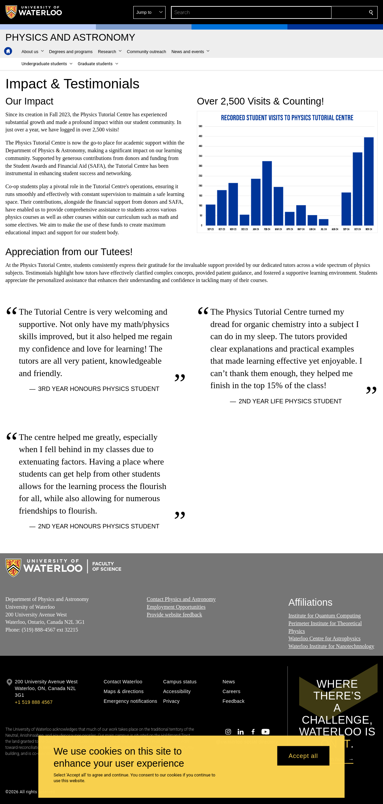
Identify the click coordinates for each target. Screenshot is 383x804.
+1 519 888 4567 (34, 702)
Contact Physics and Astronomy (181, 599)
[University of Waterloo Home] (34, 12)
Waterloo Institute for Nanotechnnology (331, 646)
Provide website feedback (174, 614)
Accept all (303, 755)
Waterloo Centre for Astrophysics (324, 638)
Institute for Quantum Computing (324, 615)
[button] (322, 12)
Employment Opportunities (176, 606)
